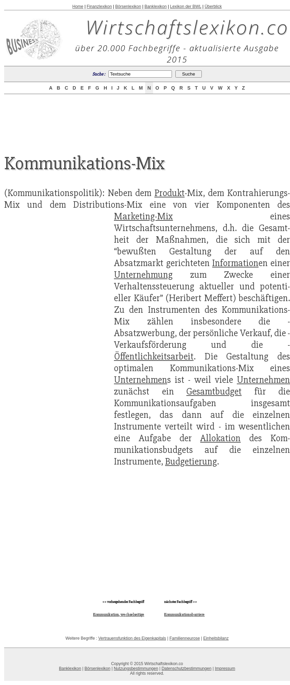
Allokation (220, 438)
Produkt (169, 193)
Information (235, 263)
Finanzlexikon (99, 6)
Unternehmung (143, 275)
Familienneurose (185, 638)
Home (77, 6)
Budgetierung (191, 461)
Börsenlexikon (128, 6)
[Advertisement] (147, 118)
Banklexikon (155, 6)
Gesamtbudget (214, 391)
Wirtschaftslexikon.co (187, 27)
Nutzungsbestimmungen (136, 668)
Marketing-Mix (143, 216)
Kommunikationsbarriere (184, 614)
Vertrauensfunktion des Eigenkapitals (132, 638)
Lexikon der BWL (185, 6)
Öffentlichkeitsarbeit (154, 356)
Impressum (225, 668)
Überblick (213, 6)
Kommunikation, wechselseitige (118, 614)
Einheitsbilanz (216, 638)
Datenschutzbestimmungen (186, 668)
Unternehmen (140, 380)
